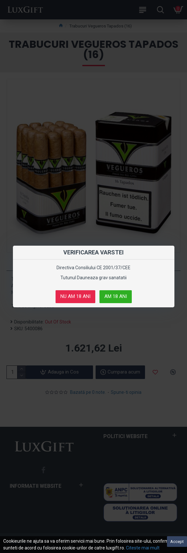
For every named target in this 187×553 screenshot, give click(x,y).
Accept (177, 541)
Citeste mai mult (143, 547)
